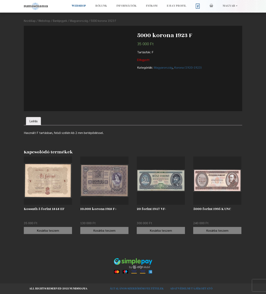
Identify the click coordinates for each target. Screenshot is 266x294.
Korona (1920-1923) (188, 67)
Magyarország (79, 20)
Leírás (33, 121)
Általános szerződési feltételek (137, 288)
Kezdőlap (30, 20)
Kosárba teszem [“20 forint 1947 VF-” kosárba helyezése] (161, 230)
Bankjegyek (60, 20)
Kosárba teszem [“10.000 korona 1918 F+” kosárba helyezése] (104, 230)
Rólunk (101, 6)
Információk (126, 6)
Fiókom (151, 6)
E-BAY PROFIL (176, 6)
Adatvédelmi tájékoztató (191, 288)
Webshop (79, 6)
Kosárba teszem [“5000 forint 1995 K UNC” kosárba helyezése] (217, 230)
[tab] (33, 121)
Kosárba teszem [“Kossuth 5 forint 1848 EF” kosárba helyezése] (48, 230)
